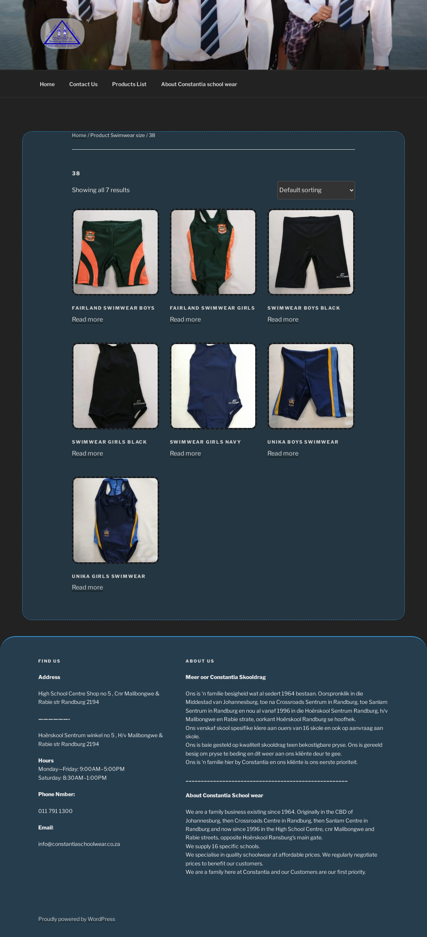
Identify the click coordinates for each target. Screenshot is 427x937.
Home (47, 84)
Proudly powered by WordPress (76, 919)
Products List (129, 84)
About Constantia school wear (199, 84)
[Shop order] (316, 190)
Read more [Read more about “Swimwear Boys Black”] (282, 319)
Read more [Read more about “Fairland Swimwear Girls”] (185, 319)
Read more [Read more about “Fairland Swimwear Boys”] (87, 319)
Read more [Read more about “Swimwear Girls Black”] (87, 453)
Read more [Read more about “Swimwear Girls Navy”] (185, 453)
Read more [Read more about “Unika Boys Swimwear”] (282, 453)
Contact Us (83, 84)
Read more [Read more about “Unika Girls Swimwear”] (87, 587)
